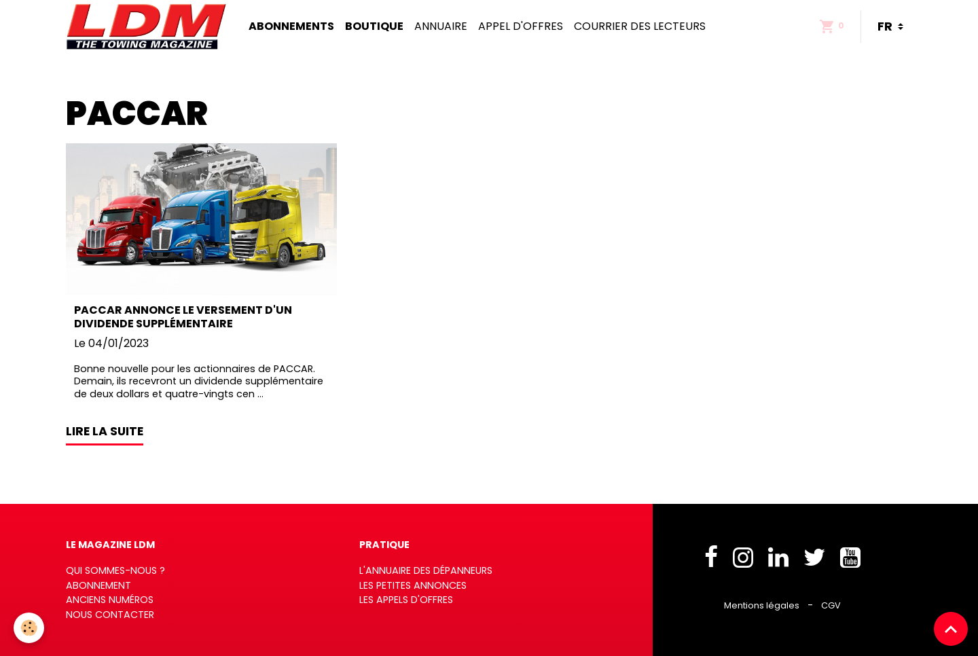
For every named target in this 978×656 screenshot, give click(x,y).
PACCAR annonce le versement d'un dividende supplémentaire (183, 316)
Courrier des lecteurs (640, 26)
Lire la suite (104, 431)
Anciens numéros (109, 599)
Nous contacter (110, 614)
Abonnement (98, 585)
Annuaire (440, 26)
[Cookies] (29, 628)
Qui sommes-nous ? (115, 570)
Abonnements (291, 26)
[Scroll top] (951, 629)
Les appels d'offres (406, 599)
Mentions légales (761, 605)
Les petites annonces (413, 585)
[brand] (149, 26)
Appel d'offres (520, 26)
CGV (831, 605)
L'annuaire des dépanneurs (425, 570)
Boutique (374, 26)
